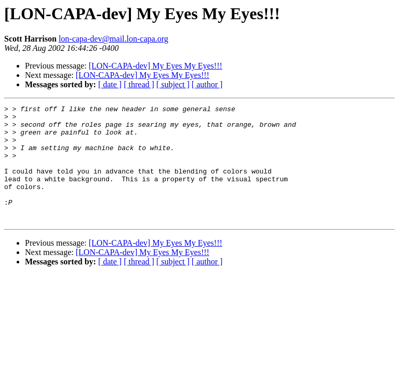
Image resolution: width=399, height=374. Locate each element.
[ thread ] (139, 84)
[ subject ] (173, 84)
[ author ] (207, 84)
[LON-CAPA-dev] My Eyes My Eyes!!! (155, 65)
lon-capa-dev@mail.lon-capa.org (113, 38)
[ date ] (110, 84)
